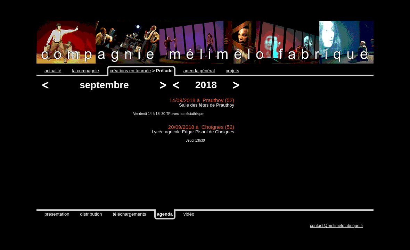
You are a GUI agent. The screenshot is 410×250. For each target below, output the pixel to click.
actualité (52, 70)
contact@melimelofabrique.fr (336, 226)
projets (232, 70)
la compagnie (85, 70)
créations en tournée (130, 70)
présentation (56, 214)
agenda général (199, 70)
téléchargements (129, 214)
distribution (91, 214)
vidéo (188, 214)
